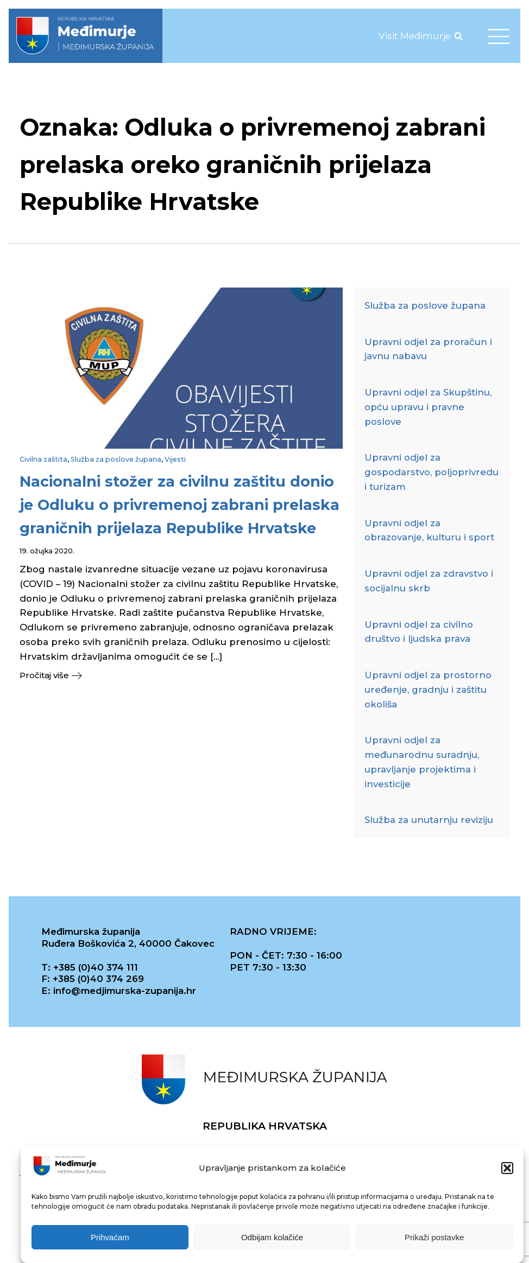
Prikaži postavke (434, 1237)
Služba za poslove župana (116, 459)
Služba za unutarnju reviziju (428, 819)
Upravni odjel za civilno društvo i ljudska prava (418, 632)
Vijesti (175, 459)
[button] (507, 1169)
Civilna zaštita (43, 459)
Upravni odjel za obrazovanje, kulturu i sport (429, 530)
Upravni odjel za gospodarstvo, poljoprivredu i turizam (431, 472)
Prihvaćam (110, 1237)
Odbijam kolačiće (272, 1237)
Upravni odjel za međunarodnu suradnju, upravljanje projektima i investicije (421, 762)
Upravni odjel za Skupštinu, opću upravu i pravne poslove (428, 407)
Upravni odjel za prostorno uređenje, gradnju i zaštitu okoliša (428, 689)
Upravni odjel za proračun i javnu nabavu (428, 349)
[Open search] (458, 36)
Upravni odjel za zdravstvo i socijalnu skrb (428, 581)
